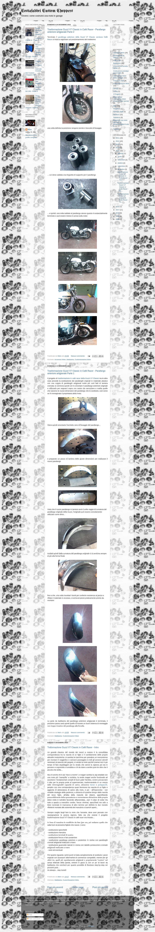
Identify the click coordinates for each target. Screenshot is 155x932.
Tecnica (116, 129)
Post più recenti (55, 887)
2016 (118, 207)
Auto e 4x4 (117, 60)
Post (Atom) (58, 892)
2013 (118, 144)
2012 (118, 141)
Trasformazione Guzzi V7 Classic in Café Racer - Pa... (123, 187)
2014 (118, 147)
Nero (30, 130)
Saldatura (116, 117)
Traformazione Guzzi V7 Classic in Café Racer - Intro (73, 747)
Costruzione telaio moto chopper (119, 77)
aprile (120, 157)
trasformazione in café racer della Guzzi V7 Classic (78, 378)
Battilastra (70, 359)
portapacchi (102, 785)
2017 (118, 210)
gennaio (121, 153)
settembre (121, 160)
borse (93, 785)
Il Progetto (117, 94)
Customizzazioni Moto (83, 359)
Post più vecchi (100, 887)
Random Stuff (118, 112)
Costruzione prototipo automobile (121, 72)
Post (29, 915)
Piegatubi (116, 109)
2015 (118, 151)
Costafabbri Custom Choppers (47, 11)
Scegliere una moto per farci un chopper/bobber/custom (121, 123)
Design (115, 88)
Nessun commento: (78, 356)
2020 (118, 219)
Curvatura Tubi (118, 81)
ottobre (120, 163)
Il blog (115, 91)
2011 (118, 138)
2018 (118, 213)
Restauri (116, 114)
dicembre (121, 169)
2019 (118, 216)
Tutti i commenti (33, 919)
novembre (121, 166)
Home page (78, 887)
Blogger (91, 926)
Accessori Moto (60, 359)
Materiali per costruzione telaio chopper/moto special (121, 99)
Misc (115, 106)
